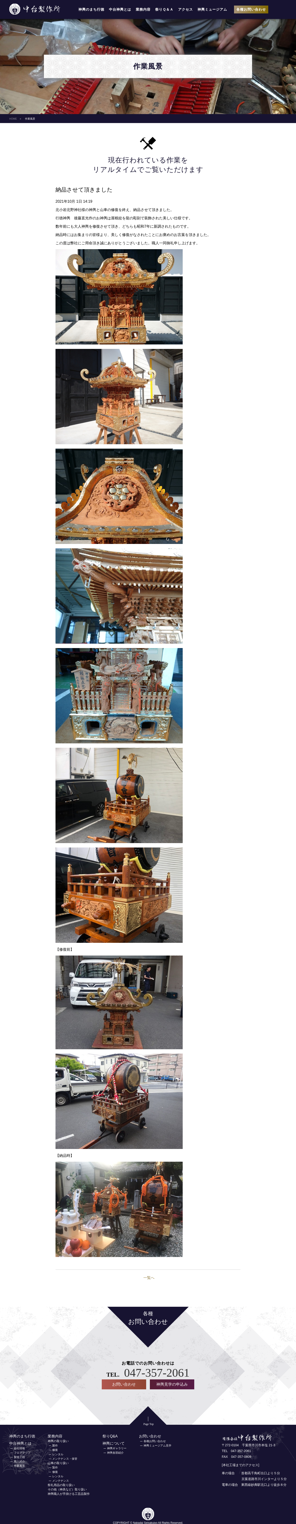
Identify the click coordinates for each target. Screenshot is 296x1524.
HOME (13, 118)
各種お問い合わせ (251, 9)
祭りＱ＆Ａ (164, 9)
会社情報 (19, 1448)
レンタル (57, 1454)
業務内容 (143, 9)
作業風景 (19, 1465)
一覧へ (148, 1278)
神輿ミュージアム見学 (157, 1445)
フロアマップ (22, 1452)
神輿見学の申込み (172, 1384)
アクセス (185, 9)
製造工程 (19, 1456)
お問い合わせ (123, 1384)
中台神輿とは (120, 9)
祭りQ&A (110, 1436)
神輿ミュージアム (212, 9)
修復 (55, 1449)
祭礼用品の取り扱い (61, 1484)
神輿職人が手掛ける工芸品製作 (69, 1493)
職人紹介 (19, 1461)
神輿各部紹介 (115, 1452)
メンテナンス (60, 1480)
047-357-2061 (156, 1372)
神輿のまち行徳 (91, 9)
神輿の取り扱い (58, 1440)
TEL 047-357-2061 (236, 1450)
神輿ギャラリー (116, 1448)
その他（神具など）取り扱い (67, 1489)
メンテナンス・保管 (64, 1458)
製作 (55, 1445)
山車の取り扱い (58, 1462)
